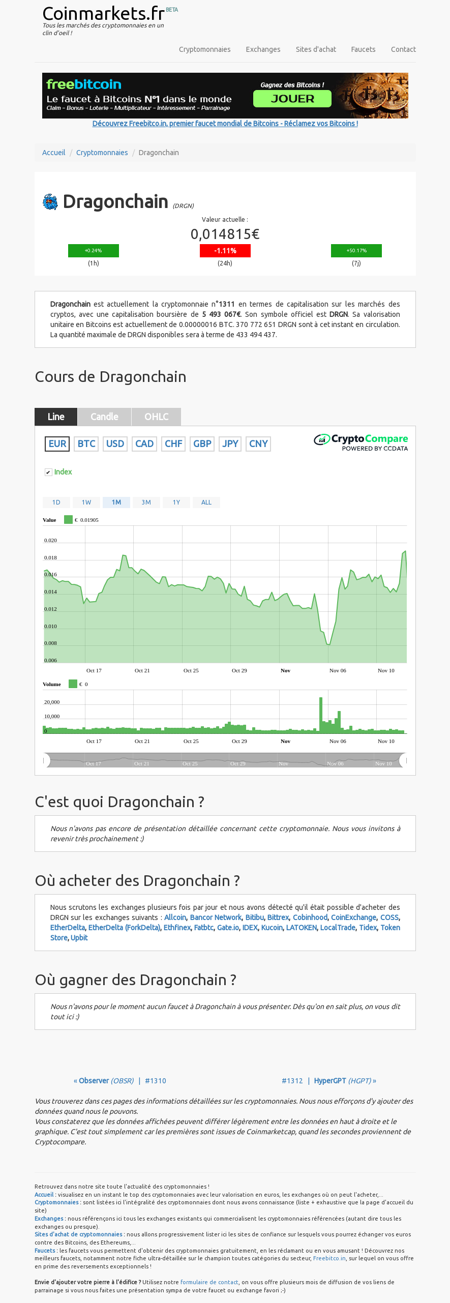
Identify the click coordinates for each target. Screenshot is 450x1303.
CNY (258, 443)
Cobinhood (310, 917)
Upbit (79, 938)
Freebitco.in (329, 1258)
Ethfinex (177, 928)
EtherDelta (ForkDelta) (124, 928)
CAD (144, 443)
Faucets (363, 49)
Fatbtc (204, 928)
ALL (206, 502)
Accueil (54, 153)
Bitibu (255, 917)
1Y (176, 502)
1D (56, 502)
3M (146, 502)
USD (115, 443)
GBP (202, 443)
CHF (173, 443)
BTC (86, 443)
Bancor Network (216, 917)
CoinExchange (353, 917)
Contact (403, 49)
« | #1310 (120, 1081)
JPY (230, 443)
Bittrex (278, 917)
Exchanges (263, 49)
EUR (57, 443)
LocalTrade (337, 928)
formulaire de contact (209, 1282)
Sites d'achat (316, 49)
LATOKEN (301, 928)
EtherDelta (67, 928)
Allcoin (175, 917)
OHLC (156, 416)
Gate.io (228, 928)
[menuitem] (224, 760)
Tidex (368, 928)
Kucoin (272, 928)
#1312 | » (329, 1081)
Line (56, 416)
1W (86, 502)
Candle (104, 416)
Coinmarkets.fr (103, 13)
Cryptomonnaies (205, 49)
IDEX (250, 928)
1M (116, 502)
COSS (389, 917)
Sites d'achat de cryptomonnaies (78, 1234)
